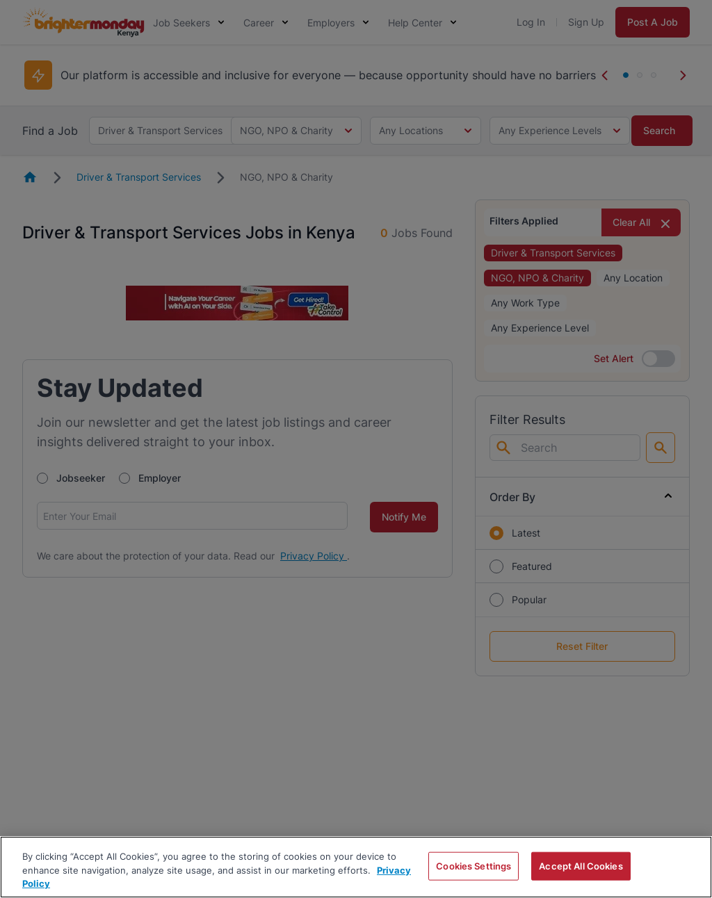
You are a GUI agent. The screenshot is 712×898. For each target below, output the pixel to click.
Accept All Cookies (580, 865)
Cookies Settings (473, 865)
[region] (356, 867)
